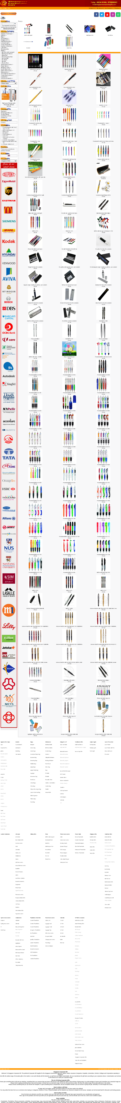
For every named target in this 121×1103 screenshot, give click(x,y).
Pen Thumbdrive (33, 899)
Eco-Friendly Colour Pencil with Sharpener (103, 716)
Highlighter (18, 890)
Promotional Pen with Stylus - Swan (69, 141)
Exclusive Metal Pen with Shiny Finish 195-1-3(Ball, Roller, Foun (103, 608)
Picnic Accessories (19, 853)
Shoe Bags (32, 773)
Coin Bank (18, 821)
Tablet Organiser (34, 780)
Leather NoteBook (79, 885)
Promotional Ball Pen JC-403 (69, 177)
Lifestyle (18, 810)
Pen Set (48, 47)
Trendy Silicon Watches (110, 830)
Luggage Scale (48, 878)
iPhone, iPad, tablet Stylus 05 (35, 716)
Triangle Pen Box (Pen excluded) (35, 267)
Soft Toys (18, 860)
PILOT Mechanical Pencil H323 (35, 105)
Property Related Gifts (20, 856)
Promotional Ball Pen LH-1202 (69, 482)
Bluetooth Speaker (64, 760)
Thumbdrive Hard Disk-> (8, 73)
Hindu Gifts (92, 819)
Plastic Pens (69, 47)
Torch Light (92, 748)
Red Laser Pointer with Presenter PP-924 (8, 103)
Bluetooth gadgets (64, 755)
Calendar (17, 876)
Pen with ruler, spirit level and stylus (69, 213)
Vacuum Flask (48, 778)
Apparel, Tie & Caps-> (7, 33)
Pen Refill (28, 47)
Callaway (76, 895)
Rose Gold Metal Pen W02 (69, 87)
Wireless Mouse (63, 772)
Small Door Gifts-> (6, 69)
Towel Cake (3, 805)
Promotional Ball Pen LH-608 (69, 572)
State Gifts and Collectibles (80, 975)
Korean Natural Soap (79, 968)
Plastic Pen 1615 (69, 231)
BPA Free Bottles (49, 746)
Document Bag (33, 753)
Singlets (2, 786)
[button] (92, 8)
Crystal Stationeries (79, 942)
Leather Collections (6, 46)
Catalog (4, 8)
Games (17, 828)
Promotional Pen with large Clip (69, 159)
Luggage (32, 764)
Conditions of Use (6, 116)
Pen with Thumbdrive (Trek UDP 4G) (69, 249)
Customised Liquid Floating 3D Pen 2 (69, 195)
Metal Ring (18, 748)
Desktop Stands (63, 816)
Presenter (107, 750)
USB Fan (62, 779)
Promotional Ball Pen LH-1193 (69, 500)
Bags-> (3, 37)
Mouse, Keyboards (64, 770)
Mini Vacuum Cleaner (20, 897)
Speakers (62, 774)
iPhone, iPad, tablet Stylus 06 (103, 698)
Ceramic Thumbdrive (34, 874)
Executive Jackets (4, 750)
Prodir (76, 916)
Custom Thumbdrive (34, 878)
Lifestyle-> (4, 47)
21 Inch (61, 876)
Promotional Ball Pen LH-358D (103, 428)
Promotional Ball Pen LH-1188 (35, 536)
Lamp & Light (93, 741)
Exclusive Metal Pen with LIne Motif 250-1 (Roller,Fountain (35, 662)
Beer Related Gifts (19, 814)
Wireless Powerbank (79, 823)
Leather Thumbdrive (34, 890)
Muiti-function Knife (109, 844)
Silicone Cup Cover (109, 851)
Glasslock (77, 897)
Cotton (2, 774)
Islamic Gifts (92, 821)
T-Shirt (2, 767)
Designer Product (79, 944)
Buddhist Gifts (93, 812)
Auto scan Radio (63, 743)
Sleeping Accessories (50, 887)
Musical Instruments (20, 844)
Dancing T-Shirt (4, 770)
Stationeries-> (5, 72)
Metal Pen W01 (103, 87)
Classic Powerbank (79, 812)
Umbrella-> (4, 76)
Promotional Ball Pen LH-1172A (35, 572)
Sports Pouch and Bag (35, 778)
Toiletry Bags (33, 782)
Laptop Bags (33, 759)
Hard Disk (32, 885)
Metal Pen (69, 34)
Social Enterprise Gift (109, 856)
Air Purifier (18, 812)
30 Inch (61, 883)
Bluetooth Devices (64, 748)
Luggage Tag (48, 880)
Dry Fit (2, 776)
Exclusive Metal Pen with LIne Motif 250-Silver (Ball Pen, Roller (69, 662)
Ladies (17, 839)
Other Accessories (49, 883)
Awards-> (4, 35)
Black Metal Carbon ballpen (103, 680)
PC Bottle (47, 764)
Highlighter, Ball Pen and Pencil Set (35, 734)
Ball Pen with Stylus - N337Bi (35, 356)
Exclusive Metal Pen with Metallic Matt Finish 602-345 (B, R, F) (103, 644)
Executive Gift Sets (20, 888)
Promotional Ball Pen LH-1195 (35, 500)
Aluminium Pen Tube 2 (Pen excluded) (103, 285)
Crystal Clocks (78, 939)
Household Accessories (21, 832)
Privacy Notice (5, 114)
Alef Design (77, 880)
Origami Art (18, 846)
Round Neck (3, 779)
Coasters (47, 750)
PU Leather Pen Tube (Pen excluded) (103, 249)
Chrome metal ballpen (103, 338)
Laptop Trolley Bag (34, 762)
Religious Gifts (93, 810)
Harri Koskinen (78, 952)
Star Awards (18, 750)
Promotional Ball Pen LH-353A (69, 374)
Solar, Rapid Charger (64, 828)
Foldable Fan (18, 826)
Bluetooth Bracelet (64, 751)
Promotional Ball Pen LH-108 (35, 392)
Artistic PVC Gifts (108, 814)
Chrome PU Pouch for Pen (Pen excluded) (69, 303)
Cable (61, 812)
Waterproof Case (64, 830)
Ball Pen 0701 (35, 231)
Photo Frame (18, 848)
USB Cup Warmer (64, 777)
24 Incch (62, 878)
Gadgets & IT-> (5, 40)
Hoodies (2, 753)
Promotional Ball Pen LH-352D (69, 410)
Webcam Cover (108, 863)
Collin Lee (77, 947)
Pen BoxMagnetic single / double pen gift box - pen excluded (103, 267)
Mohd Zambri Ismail (79, 959)
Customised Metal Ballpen (35, 680)
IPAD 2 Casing (78, 883)
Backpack (32, 743)
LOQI (76, 909)
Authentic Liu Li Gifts (79, 874)
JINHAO (76, 899)
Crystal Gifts (77, 932)
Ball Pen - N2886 (69, 608)
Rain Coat (62, 890)
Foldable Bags (33, 757)
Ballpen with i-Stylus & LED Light (35, 213)
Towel (2, 791)
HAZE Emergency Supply (80, 746)
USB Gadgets (63, 781)
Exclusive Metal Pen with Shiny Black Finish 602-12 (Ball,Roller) (69, 644)
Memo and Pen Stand (20, 895)
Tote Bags (77, 911)
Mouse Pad (77, 887)
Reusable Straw (48, 769)
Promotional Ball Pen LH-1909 (35, 482)
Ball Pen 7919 (35, 590)
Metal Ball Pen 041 (69, 338)
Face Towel (3, 796)
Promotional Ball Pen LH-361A (103, 446)
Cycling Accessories (5, 876)
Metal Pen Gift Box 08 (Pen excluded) (35, 321)
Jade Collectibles (78, 966)
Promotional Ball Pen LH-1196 (103, 482)
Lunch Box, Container (20, 842)
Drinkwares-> (5, 38)
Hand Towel (3, 801)
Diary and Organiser (20, 878)
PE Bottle (47, 766)
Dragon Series (78, 901)
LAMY (76, 904)
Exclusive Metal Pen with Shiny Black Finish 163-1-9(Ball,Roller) (69, 626)
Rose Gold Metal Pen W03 (35, 87)
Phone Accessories (65, 810)
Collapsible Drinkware (49, 753)
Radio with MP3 (63, 746)
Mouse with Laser (108, 748)
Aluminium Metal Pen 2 (69, 69)
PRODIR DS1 (69, 123)
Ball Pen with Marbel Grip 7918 (103, 572)
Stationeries (19, 871)
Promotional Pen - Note (35, 141)
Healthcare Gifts (79, 741)
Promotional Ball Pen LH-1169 (35, 554)
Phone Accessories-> (7, 64)
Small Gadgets (108, 853)
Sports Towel (3, 803)
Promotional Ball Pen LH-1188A (103, 518)
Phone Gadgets (63, 823)
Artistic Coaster (108, 816)
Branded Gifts (78, 878)
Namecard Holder (108, 847)
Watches (17, 863)
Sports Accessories (6, 871)
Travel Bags (47, 890)
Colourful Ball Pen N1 (7, 134)
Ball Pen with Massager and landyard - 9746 (103, 231)
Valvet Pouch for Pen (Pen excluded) (103, 303)
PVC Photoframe (108, 823)
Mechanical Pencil (48, 34)
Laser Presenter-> (6, 44)
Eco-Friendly (107, 835)
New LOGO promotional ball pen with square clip (35, 177)
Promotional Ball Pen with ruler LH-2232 (103, 356)
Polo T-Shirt (3, 772)
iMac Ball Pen (5, 133)
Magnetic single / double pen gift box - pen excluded (35, 285)
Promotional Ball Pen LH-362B (103, 464)
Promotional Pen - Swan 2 (103, 123)
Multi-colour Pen (69, 105)
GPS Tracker (63, 765)
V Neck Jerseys (4, 789)
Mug (46, 762)
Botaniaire (77, 892)
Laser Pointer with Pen (109, 746)
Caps (2, 743)
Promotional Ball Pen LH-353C (35, 374)
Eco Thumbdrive (33, 883)
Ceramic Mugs (48, 748)
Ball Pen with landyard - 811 (9, 130)
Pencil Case (32, 769)
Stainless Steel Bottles (50, 771)
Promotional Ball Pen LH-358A (103, 410)
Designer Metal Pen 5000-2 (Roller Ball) (69, 734)
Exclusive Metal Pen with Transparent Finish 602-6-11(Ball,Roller (35, 644)
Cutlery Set (18, 823)
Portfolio (17, 885)
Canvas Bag (32, 746)
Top (0, 8)
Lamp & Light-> (5, 43)
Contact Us (4, 117)
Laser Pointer (107, 743)
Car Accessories (19, 816)
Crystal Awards (19, 743)
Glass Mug (47, 759)
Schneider (77, 918)
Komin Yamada (78, 956)
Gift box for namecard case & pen (69, 285)
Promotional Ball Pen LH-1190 (35, 518)
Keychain (107, 838)
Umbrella (62, 871)
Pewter (76, 970)
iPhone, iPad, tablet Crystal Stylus (35, 249)
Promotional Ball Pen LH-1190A (103, 500)
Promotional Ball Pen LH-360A (35, 446)
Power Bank (78, 810)
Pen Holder (18, 904)
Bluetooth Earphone (64, 753)
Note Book (18, 883)
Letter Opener (19, 892)
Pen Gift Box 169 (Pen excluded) (69, 321)
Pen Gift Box (110, 34)
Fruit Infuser (48, 757)
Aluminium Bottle (48, 743)
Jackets (2, 748)
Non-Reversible (4, 759)
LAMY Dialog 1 (103, 177)
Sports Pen (5, 135)
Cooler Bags (33, 748)
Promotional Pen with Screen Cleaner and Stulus (103, 141)
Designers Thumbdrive (35, 880)
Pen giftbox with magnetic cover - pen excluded (69, 267)
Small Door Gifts (108, 810)
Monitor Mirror (63, 767)
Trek (76, 925)
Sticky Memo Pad (19, 906)
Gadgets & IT (63, 741)
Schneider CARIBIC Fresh (8, 144)
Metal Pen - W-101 (103, 105)
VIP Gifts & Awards (79, 871)
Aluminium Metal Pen (103, 69)
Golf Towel (3, 798)
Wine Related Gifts (20, 865)
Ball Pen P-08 (5, 131)
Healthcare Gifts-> (6, 41)
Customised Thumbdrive (110, 819)
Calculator (17, 874)
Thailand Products (78, 977)
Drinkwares (48, 741)
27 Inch (61, 880)
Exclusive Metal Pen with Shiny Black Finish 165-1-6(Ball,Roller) (35, 626)
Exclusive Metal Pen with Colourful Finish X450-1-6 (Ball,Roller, (103, 626)
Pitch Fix (76, 914)
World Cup (3, 880)
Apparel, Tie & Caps (5, 741)
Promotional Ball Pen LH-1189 (69, 518)
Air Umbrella (62, 885)
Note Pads (18, 899)
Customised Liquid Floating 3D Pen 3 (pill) (35, 195)
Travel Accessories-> (7, 75)
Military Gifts (5, 49)
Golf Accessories (19, 830)
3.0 (61, 786)
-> (3, 50)
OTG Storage (63, 821)
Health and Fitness (79, 743)
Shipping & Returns (6, 113)
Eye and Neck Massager (65, 763)
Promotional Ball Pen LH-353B (103, 374)
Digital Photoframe (19, 851)
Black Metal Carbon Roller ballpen (103, 213)
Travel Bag (32, 785)
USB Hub (62, 784)
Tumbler (47, 775)
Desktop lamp (93, 743)
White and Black (108, 858)
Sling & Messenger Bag (35, 775)
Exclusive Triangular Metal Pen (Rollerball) (35, 608)
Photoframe (77, 890)
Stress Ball (107, 861)
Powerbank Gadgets (79, 816)
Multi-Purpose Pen (89, 34)
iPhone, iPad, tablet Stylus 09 (69, 716)
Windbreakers (4, 757)
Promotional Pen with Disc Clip (35, 123)
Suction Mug (48, 773)
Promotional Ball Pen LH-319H (69, 392)
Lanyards (3, 765)
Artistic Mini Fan (108, 812)
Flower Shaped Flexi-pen (69, 356)
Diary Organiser (19, 880)
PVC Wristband (108, 826)
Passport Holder (48, 885)
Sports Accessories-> (7, 70)
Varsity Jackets (4, 755)
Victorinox (77, 927)
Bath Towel (3, 794)
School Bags (33, 771)
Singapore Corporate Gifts (81, 973)
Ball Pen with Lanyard (28, 34)
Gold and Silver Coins (79, 964)
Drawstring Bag (33, 755)
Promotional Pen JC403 (35, 159)
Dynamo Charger (64, 819)
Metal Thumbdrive (34, 892)
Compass (3, 874)
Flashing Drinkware (49, 755)
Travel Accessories (50, 871)
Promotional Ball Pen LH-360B (69, 446)
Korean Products (19, 837)
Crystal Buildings (78, 937)
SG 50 (76, 949)
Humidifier (18, 835)
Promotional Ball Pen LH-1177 (69, 554)
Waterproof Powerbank (80, 821)
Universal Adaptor (49, 892)
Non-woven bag (33, 766)
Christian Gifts (93, 814)
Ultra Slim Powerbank (79, 819)
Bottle (61, 887)
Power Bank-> (5, 66)
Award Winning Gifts (79, 876)
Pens (9, 8)
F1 (1, 878)
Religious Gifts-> (6, 67)
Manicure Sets (108, 840)
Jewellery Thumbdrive (34, 887)
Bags (31, 741)
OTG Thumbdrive (34, 896)
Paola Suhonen (78, 961)
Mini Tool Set (107, 842)
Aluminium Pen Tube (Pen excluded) (35, 303)
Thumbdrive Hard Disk (35, 871)
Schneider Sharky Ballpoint (8, 140)
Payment (3, 111)
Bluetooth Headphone (64, 758)
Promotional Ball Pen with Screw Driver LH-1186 (69, 536)
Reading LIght (93, 746)
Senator (77, 921)
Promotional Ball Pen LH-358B (35, 428)
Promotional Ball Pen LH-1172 (103, 536)
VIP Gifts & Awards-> (7, 78)
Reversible (3, 762)
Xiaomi (76, 930)
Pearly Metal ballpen (35, 698)
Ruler (106, 828)
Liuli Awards (18, 746)
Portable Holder (63, 826)
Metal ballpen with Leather (69, 680)
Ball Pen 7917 (103, 590)
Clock (17, 819)
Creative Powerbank (79, 814)
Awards (17, 741)
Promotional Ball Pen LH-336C (35, 410)
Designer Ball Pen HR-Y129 (103, 159)
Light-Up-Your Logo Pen (35, 69)
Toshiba (76, 923)
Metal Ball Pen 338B (103, 321)
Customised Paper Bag (35, 750)
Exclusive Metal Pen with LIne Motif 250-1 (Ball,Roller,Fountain (103, 662)
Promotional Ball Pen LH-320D (103, 392)
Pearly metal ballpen (35, 338)
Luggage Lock (48, 876)
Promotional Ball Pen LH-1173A (103, 554)
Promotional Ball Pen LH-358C (69, 428)
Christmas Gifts (93, 816)
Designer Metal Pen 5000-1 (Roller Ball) (103, 734)
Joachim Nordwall (78, 954)
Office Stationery (19, 901)
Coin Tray (107, 833)
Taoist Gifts (92, 824)
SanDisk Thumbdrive (34, 901)
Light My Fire (78, 907)
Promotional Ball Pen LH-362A (69, 464)
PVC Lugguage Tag (109, 821)
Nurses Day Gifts (78, 748)
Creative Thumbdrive (34, 876)
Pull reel (106, 849)
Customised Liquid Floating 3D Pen (103, 195)
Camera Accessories (64, 814)
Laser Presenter (109, 741)
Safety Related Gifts (20, 858)
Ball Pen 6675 (69, 590)
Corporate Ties (4, 746)
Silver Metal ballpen (69, 698)
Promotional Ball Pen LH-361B (35, 464)
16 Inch (61, 874)
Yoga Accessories (19, 867)
